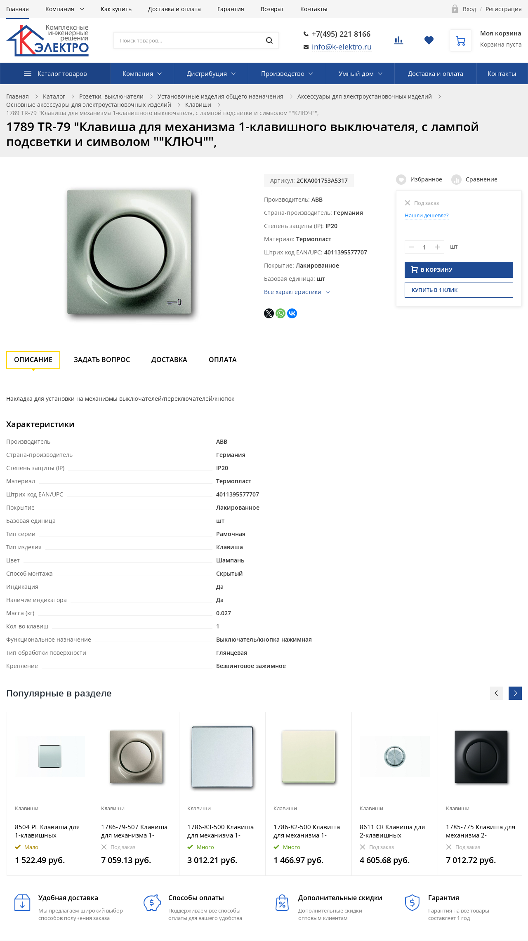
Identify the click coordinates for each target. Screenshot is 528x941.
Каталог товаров (62, 73)
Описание (33, 359)
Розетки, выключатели (111, 96)
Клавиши (198, 104)
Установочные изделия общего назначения (220, 96)
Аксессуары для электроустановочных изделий (364, 96)
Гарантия (230, 9)
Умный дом (356, 73)
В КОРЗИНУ (432, 272)
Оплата (223, 359)
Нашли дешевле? (427, 215)
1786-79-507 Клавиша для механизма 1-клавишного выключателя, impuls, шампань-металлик (134, 831)
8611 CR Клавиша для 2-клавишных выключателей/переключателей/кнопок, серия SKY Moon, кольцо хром (392, 831)
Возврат (272, 9)
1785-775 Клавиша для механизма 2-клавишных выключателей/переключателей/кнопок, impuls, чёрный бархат (480, 831)
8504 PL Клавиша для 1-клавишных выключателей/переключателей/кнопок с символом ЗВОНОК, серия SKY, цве (47, 831)
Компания (60, 9)
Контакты (314, 9)
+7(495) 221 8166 (341, 34)
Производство (282, 73)
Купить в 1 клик (434, 292)
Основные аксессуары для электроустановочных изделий (88, 104)
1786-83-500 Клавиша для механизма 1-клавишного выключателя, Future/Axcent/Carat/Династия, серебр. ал (220, 831)
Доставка (169, 359)
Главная (17, 9)
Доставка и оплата (174, 9)
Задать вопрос (102, 359)
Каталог (54, 96)
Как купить (116, 9)
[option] (50, 794)
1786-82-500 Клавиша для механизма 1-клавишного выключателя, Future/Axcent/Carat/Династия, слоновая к (306, 831)
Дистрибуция (207, 73)
